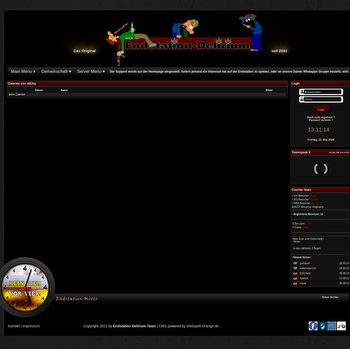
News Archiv (334, 297)
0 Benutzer (298, 223)
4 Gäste (297, 227)
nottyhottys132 (308, 268)
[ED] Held (305, 273)
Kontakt (14, 326)
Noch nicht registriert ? (321, 117)
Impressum (31, 326)
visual (303, 283)
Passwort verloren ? (321, 120)
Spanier (304, 278)
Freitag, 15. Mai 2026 (321, 139)
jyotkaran (305, 263)
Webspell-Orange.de (202, 326)
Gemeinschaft (55, 71)
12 (321, 214)
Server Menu (89, 71)
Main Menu (21, 71)
